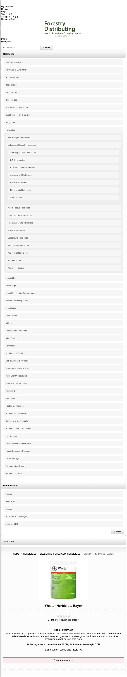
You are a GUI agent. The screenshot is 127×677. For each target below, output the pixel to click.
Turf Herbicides (14, 260)
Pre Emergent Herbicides (19, 137)
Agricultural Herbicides (18, 253)
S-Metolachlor (16, 197)
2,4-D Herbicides (17, 160)
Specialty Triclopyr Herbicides (23, 152)
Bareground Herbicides (18, 238)
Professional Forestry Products (19, 368)
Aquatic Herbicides (16, 268)
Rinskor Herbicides (18, 182)
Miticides (9, 323)
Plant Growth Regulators (16, 376)
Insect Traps (11, 286)
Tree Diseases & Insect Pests (18, 443)
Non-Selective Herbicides (19, 208)
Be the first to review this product (63, 620)
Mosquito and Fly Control (16, 331)
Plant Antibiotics (13, 391)
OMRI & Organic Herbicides (20, 215)
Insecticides (11, 278)
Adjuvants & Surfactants (16, 70)
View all (117, 531)
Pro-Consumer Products (16, 383)
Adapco (9, 509)
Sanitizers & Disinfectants (17, 421)
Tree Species (11, 436)
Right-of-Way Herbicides (18, 245)
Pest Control (11, 398)
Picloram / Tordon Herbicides (22, 167)
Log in (4, 11)
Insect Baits (11, 308)
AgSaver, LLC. (12, 524)
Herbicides (10, 130)
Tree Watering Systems (16, 466)
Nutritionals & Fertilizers (16, 353)
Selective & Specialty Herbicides (22, 145)
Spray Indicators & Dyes (16, 413)
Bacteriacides (11, 85)
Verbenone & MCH (14, 473)
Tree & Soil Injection (14, 458)
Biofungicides (11, 92)
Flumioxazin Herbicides (20, 190)
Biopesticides (11, 100)
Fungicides (10, 122)
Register (5, 9)
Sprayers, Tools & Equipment (18, 428)
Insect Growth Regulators (17, 301)
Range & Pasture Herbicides (20, 223)
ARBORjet (10, 501)
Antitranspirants (12, 77)
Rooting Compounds (14, 406)
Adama (9, 494)
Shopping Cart (8, 19)
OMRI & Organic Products (17, 361)
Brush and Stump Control (17, 107)
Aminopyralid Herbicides (21, 175)
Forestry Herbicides (16, 230)
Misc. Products (12, 338)
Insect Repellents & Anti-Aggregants (21, 293)
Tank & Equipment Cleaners (18, 451)
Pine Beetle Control (14, 62)
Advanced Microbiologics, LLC (19, 516)
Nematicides (11, 346)
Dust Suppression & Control (18, 115)
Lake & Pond (11, 316)
